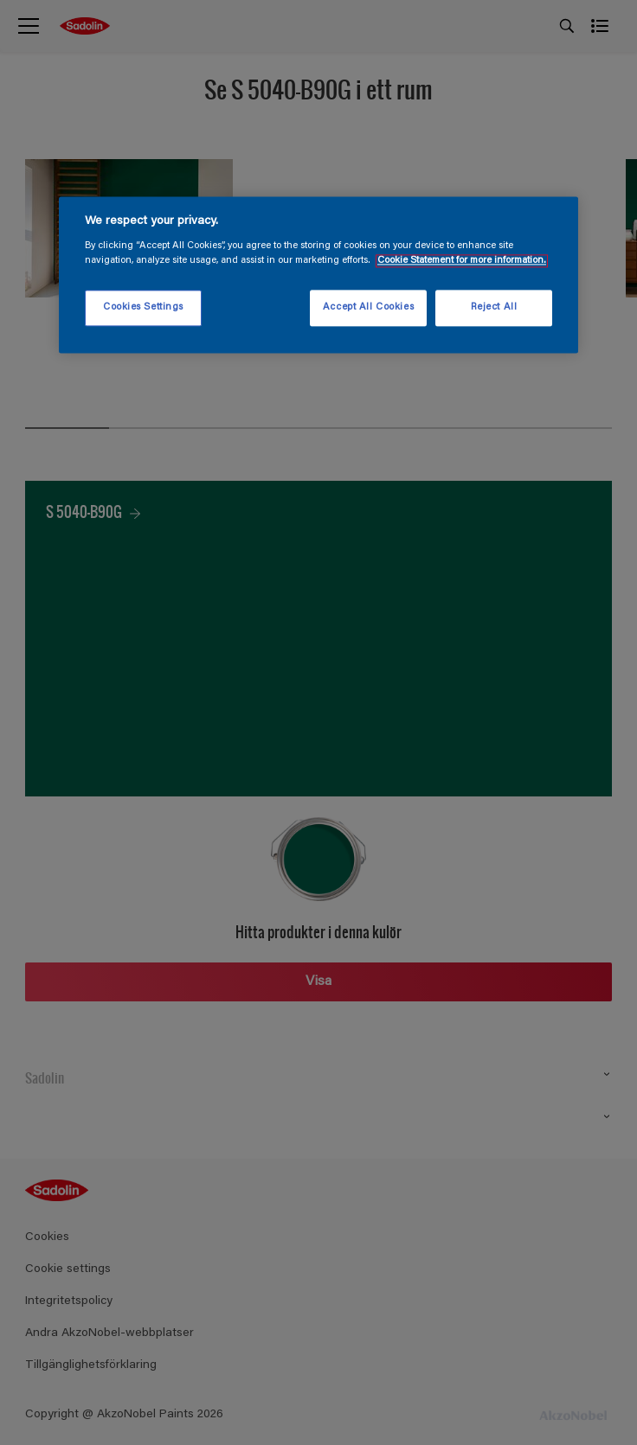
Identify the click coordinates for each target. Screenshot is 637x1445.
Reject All (494, 308)
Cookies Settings (143, 308)
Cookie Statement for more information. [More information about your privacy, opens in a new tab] (461, 261)
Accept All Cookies (368, 308)
